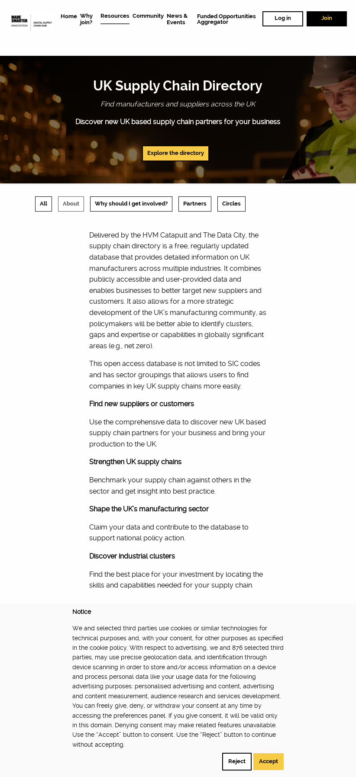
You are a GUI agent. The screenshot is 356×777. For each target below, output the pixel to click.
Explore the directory (175, 153)
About (71, 203)
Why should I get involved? (131, 203)
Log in (283, 18)
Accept (268, 761)
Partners (195, 203)
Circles (231, 203)
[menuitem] (69, 16)
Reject (237, 761)
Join (326, 18)
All (43, 203)
